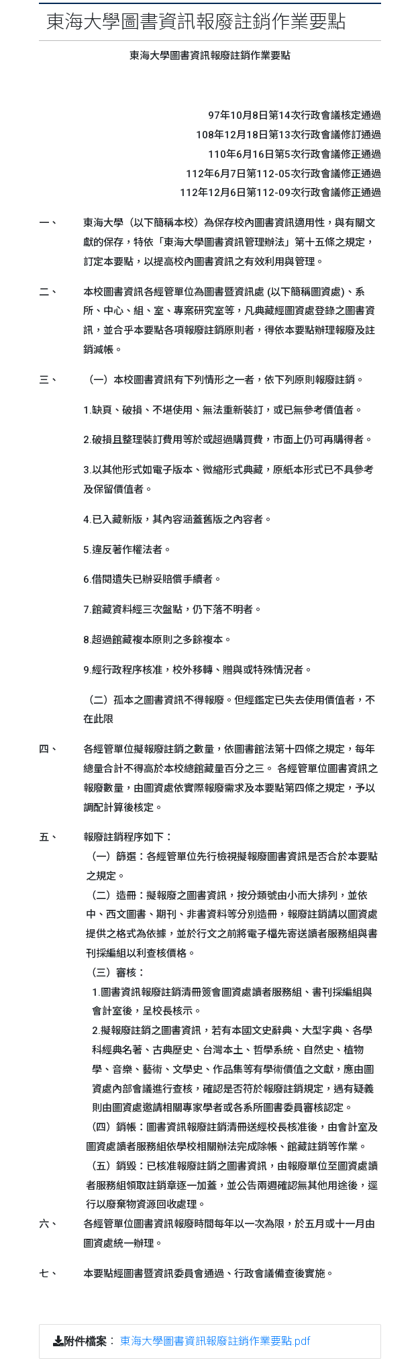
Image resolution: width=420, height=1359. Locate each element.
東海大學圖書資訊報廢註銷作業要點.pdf (215, 1341)
